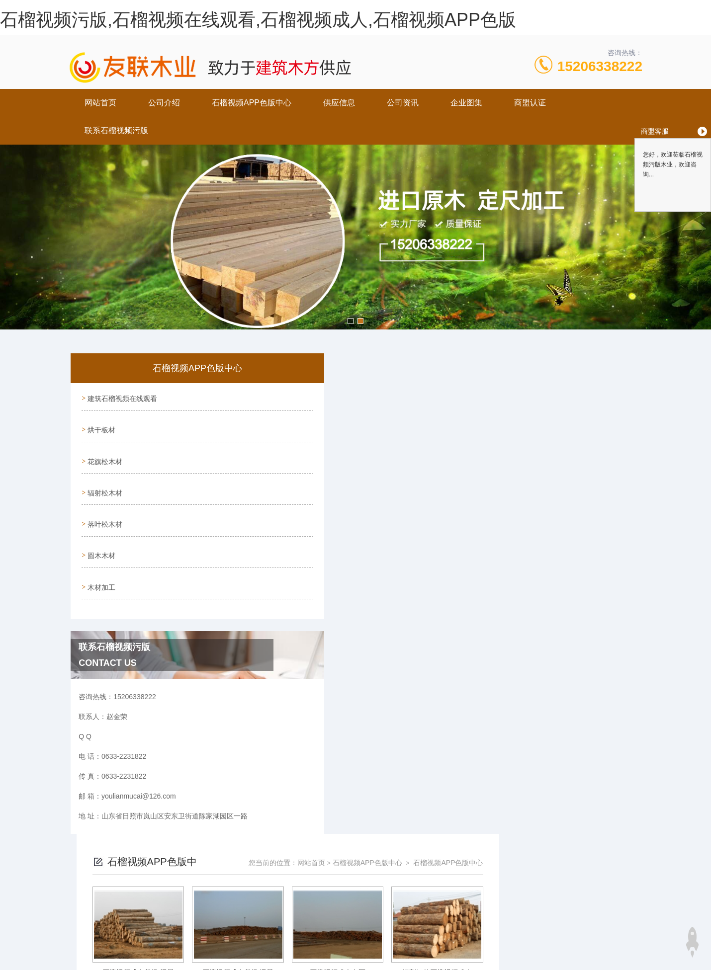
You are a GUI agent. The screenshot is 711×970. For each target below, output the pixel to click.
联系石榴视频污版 (116, 130)
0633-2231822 (277, 910)
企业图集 (466, 102)
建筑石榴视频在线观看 (121, 397)
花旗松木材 (104, 454)
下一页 (459, 838)
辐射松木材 (104, 482)
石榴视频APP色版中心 (251, 102)
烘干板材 (100, 425)
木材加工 (100, 567)
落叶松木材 (104, 510)
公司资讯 (403, 102)
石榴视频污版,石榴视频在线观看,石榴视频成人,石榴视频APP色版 (258, 19)
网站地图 (14, 964)
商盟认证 (530, 102)
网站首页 (100, 102)
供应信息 (339, 102)
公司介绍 (164, 102)
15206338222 (599, 66)
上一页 (402, 838)
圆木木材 (100, 539)
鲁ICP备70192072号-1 (442, 926)
